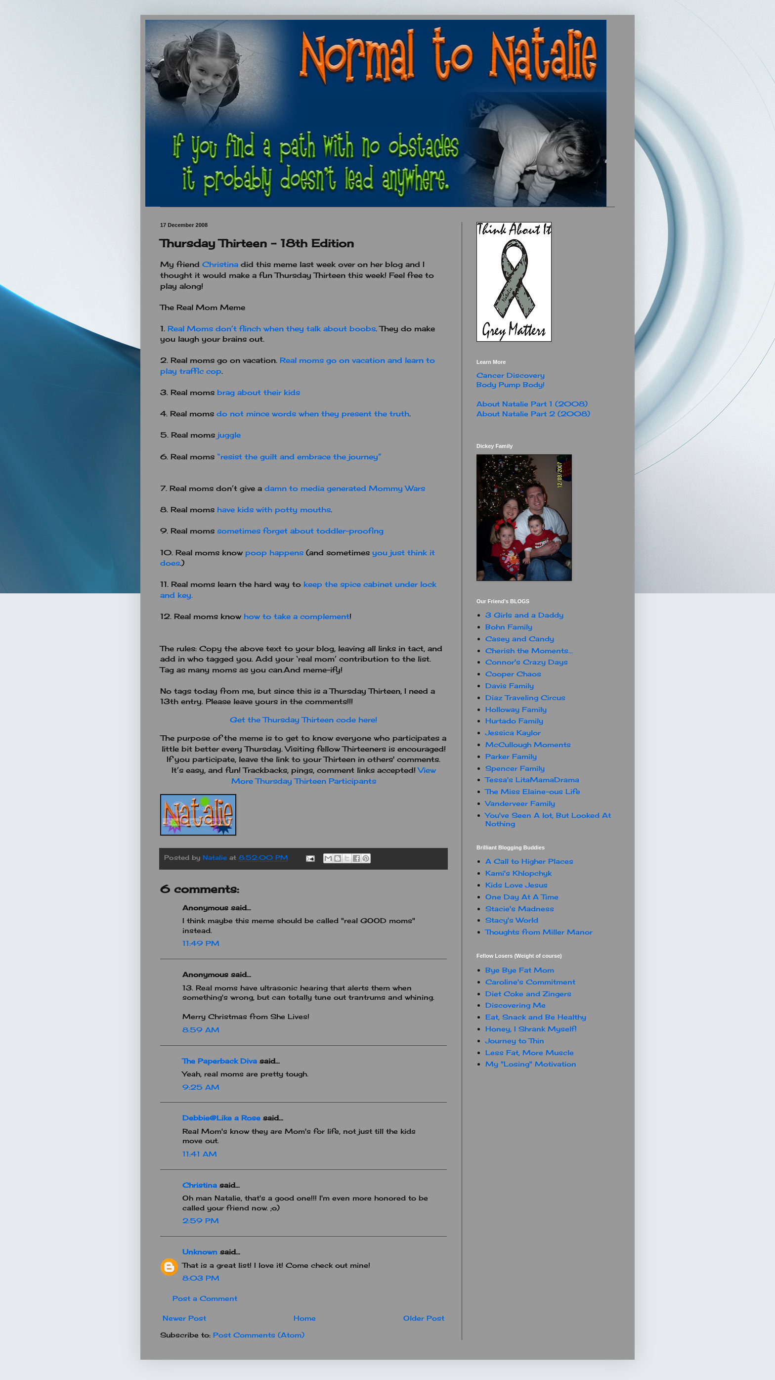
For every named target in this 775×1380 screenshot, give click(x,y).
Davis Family (509, 685)
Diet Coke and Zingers (528, 993)
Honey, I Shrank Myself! (531, 1028)
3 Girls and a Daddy (524, 615)
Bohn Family (508, 627)
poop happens (274, 552)
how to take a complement (296, 616)
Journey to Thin (514, 1040)
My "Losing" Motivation (530, 1064)
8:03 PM (200, 1278)
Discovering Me (515, 1005)
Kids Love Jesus (516, 885)
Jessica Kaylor (513, 732)
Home (305, 1318)
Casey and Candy (519, 638)
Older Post (423, 1318)
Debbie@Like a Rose (221, 1117)
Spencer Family (515, 768)
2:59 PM (200, 1220)
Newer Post (184, 1318)
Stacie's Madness (519, 908)
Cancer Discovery (510, 375)
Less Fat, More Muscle (529, 1052)
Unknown (199, 1251)
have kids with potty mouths (274, 509)
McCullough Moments (528, 744)
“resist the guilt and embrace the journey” (299, 456)
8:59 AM (200, 1029)
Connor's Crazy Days (526, 662)
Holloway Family (516, 709)
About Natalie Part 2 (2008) (533, 413)
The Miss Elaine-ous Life (532, 791)
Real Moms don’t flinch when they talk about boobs (272, 328)
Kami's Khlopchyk (518, 873)
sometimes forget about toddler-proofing (300, 530)
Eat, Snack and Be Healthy (535, 1017)
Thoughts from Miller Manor (539, 932)
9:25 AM (200, 1087)
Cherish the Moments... (529, 650)
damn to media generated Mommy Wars (344, 488)
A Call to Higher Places (529, 861)
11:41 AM (199, 1154)
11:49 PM (200, 943)
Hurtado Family (514, 720)
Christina (220, 264)
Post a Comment (204, 1298)
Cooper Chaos (513, 673)
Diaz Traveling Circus (525, 697)
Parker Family (511, 756)
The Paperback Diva (219, 1061)
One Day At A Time (522, 896)
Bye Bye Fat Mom (519, 970)
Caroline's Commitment (530, 982)
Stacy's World (511, 920)
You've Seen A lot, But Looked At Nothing (548, 819)
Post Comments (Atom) (258, 1335)
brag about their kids (258, 392)
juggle (229, 435)
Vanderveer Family (520, 803)
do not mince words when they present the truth (312, 413)
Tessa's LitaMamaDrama (532, 779)
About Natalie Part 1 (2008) (532, 404)
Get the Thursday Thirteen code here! (303, 719)
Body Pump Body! (510, 384)
